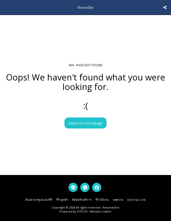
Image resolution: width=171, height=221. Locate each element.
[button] (5, 7)
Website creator (101, 211)
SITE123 (82, 211)
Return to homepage (86, 123)
